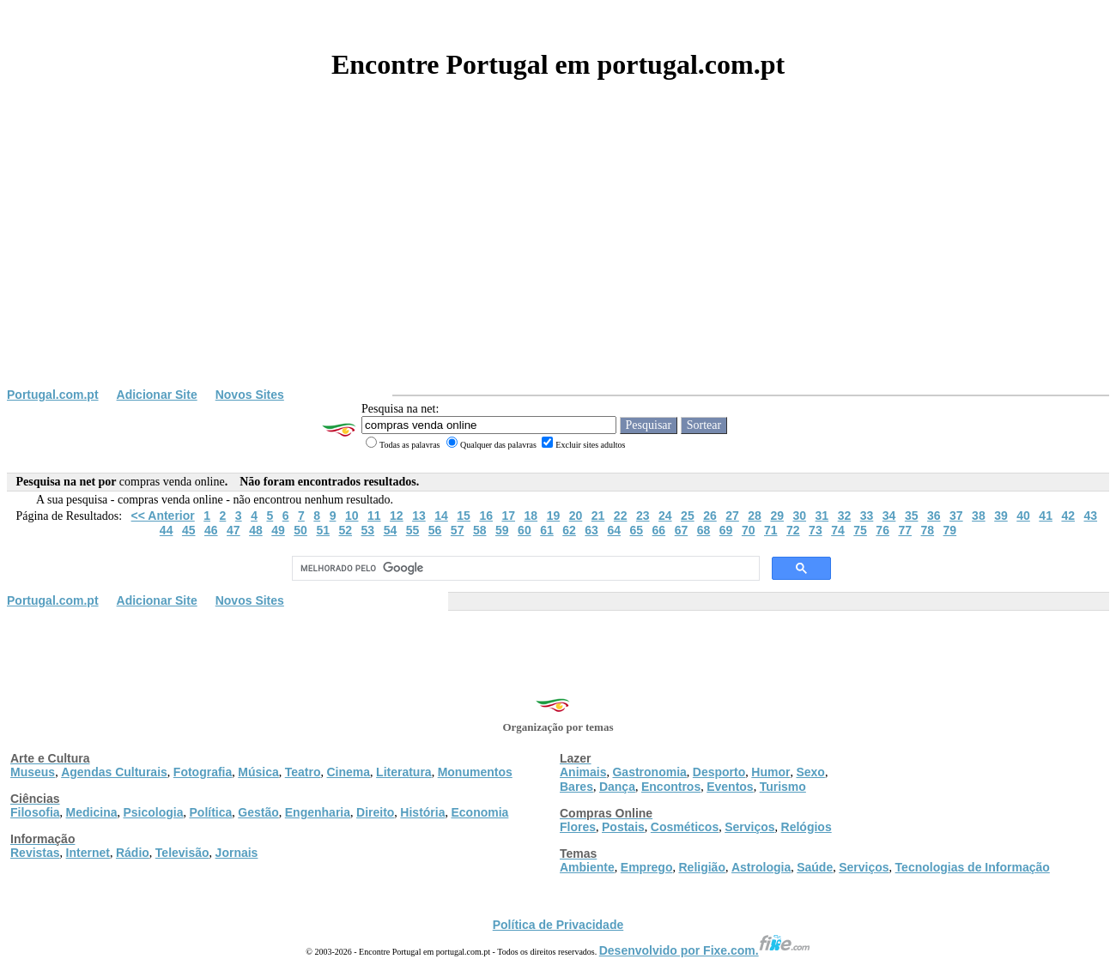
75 (860, 530)
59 (502, 530)
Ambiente (587, 867)
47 (233, 530)
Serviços (749, 827)
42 (1068, 515)
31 (822, 515)
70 (748, 530)
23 (643, 515)
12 (396, 515)
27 (732, 515)
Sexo (810, 772)
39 (1001, 515)
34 (889, 515)
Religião (701, 867)
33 (867, 515)
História (422, 812)
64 (614, 530)
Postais (623, 827)
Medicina (92, 812)
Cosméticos (685, 827)
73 (815, 530)
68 (704, 530)
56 (435, 530)
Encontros (671, 786)
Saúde (815, 867)
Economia (479, 812)
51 (323, 530)
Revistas (35, 852)
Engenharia (317, 812)
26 (710, 515)
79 (950, 530)
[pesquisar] (524, 568)
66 (659, 530)
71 (771, 530)
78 (928, 530)
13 (419, 515)
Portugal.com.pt (53, 394)
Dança (617, 786)
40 (1023, 515)
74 (838, 530)
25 (687, 515)
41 (1045, 515)
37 (956, 515)
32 (845, 515)
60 (524, 530)
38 (979, 515)
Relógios (806, 827)
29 (777, 515)
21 (598, 515)
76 (882, 530)
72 (793, 530)
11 (374, 515)
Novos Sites (249, 394)
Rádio (132, 852)
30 (799, 515)
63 (591, 530)
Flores (578, 827)
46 (211, 530)
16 (486, 515)
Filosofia (35, 812)
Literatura (404, 772)
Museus (32, 772)
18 (531, 515)
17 (508, 515)
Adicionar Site (157, 394)
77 (905, 530)
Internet (88, 852)
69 (726, 530)
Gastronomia (649, 772)
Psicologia (153, 812)
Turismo (783, 786)
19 (554, 515)
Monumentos (475, 772)
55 (413, 530)
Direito (375, 812)
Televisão (182, 852)
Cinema (349, 772)
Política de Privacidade (558, 925)
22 (621, 515)
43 (1091, 515)
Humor (770, 772)
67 (681, 530)
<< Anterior (163, 515)
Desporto (719, 772)
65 (636, 530)
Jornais (236, 852)
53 (368, 530)
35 (912, 515)
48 (256, 530)
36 (934, 515)
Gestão (258, 812)
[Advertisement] (558, 259)
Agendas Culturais (114, 772)
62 (569, 530)
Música (258, 772)
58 (480, 530)
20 (576, 515)
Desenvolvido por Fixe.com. (704, 950)
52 (345, 530)
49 (278, 530)
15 (463, 515)
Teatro (303, 772)
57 (457, 530)
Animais (583, 772)
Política (211, 812)
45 (189, 530)
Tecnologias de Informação (972, 867)
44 (166, 530)
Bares (576, 786)
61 (547, 530)
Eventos (730, 786)
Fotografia (202, 772)
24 (665, 515)
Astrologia (761, 867)
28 (754, 515)
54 (390, 530)
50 (300, 530)
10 (352, 515)
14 (441, 515)
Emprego (647, 867)
